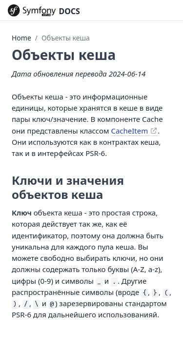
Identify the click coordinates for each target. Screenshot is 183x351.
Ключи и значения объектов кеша (68, 187)
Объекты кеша (65, 37)
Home (21, 37)
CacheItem (129, 131)
